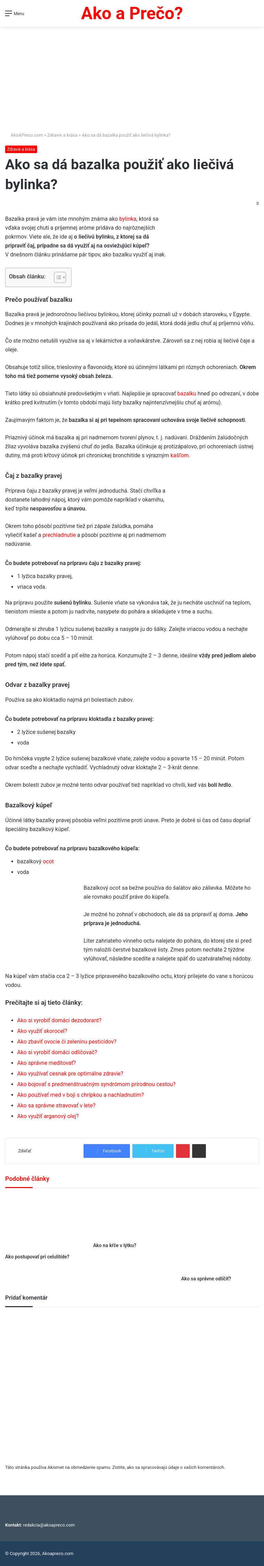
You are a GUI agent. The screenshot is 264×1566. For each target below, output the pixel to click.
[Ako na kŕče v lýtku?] (132, 1217)
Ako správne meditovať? (46, 1063)
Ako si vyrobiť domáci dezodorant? (59, 1020)
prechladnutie (59, 535)
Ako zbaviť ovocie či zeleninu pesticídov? (67, 1041)
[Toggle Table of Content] (56, 277)
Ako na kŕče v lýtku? (114, 1245)
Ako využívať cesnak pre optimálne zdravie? (70, 1073)
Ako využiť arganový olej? (48, 1116)
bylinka (127, 219)
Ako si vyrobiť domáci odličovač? (57, 1052)
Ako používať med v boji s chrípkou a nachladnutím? (80, 1095)
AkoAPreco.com (24, 135)
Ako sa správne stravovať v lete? (56, 1105)
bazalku (186, 393)
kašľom (179, 455)
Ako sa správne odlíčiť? (206, 1278)
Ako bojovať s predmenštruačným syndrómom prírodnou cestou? (96, 1084)
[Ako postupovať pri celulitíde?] (44, 1222)
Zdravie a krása (62, 135)
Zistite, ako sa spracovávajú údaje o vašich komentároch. (168, 1467)
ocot (48, 861)
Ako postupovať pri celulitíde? (37, 1256)
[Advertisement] (132, 80)
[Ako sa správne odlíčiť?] (220, 1233)
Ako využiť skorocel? (42, 1031)
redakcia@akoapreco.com (49, 1525)
